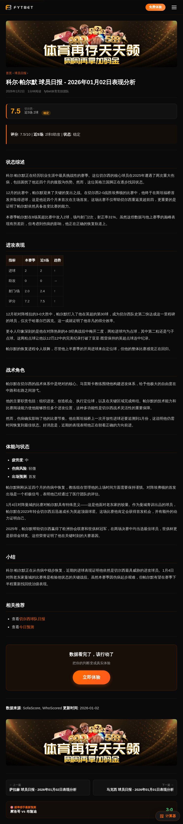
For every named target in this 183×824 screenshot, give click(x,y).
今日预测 (26, 627)
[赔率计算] (167, 816)
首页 (9, 73)
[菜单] (174, 7)
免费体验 (155, 7)
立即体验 (91, 677)
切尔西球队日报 (32, 619)
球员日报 (20, 73)
